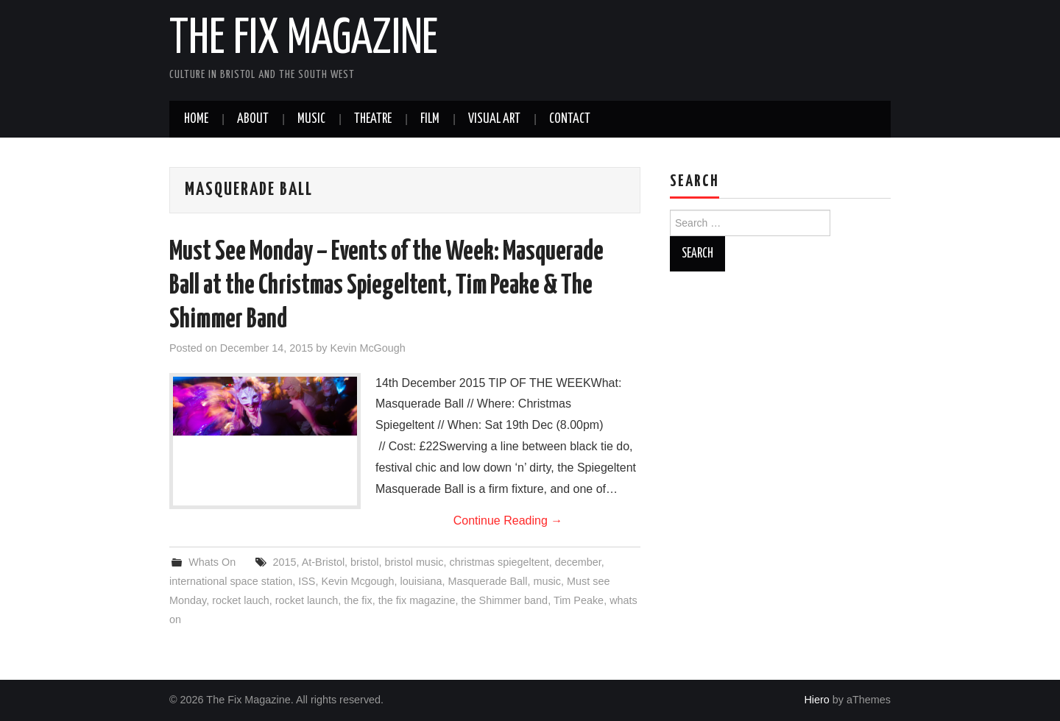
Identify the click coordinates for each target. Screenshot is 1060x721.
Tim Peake (579, 600)
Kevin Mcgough (357, 581)
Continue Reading (508, 520)
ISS (306, 581)
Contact (569, 119)
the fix (358, 600)
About (253, 119)
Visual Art (494, 119)
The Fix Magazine (303, 39)
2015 (285, 562)
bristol (364, 562)
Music (311, 119)
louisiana (421, 581)
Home (196, 119)
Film (429, 119)
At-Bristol (323, 562)
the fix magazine (417, 600)
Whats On (212, 562)
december (578, 562)
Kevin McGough (367, 348)
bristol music (414, 562)
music (547, 581)
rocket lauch (240, 600)
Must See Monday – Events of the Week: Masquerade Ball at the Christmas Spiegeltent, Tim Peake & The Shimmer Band (386, 286)
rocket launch (307, 600)
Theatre (373, 119)
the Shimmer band (505, 600)
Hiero (816, 700)
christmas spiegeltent (498, 562)
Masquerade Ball (487, 581)
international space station (230, 581)
